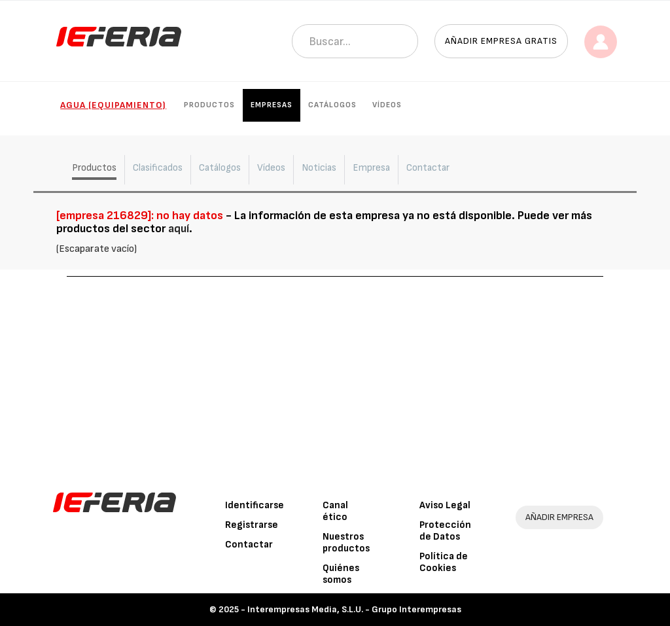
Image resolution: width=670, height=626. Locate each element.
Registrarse (251, 525)
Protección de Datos (445, 531)
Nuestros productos (346, 542)
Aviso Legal (444, 505)
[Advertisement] (335, 374)
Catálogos (332, 105)
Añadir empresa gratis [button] (501, 40)
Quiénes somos (341, 574)
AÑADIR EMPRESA (559, 517)
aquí (178, 228)
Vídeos (387, 105)
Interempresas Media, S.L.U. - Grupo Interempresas (354, 609)
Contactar (249, 544)
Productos (209, 105)
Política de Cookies (443, 562)
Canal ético (335, 511)
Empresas (271, 105)
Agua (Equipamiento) (113, 105)
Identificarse (254, 505)
